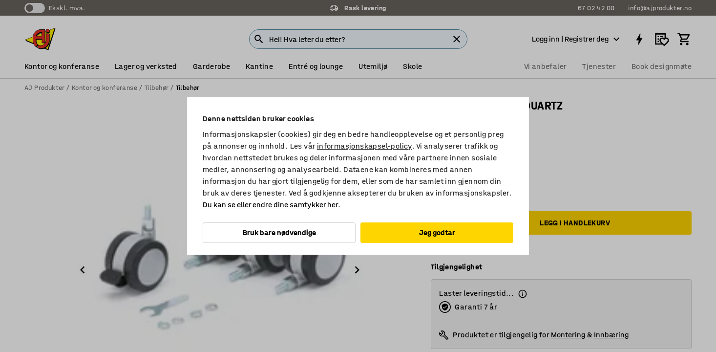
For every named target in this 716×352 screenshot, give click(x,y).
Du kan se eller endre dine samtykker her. (271, 204)
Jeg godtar (437, 232)
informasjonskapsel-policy (364, 146)
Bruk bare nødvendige (279, 232)
